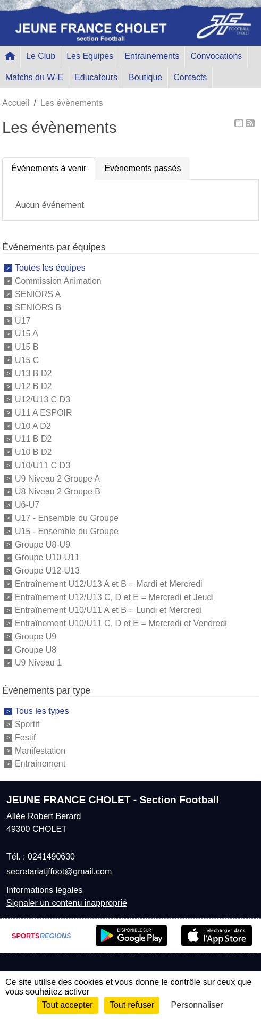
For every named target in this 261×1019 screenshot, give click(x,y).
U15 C (27, 360)
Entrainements (151, 56)
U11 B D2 (33, 438)
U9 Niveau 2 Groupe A (57, 478)
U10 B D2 (33, 452)
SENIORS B (38, 307)
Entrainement (40, 763)
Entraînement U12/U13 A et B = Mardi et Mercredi (109, 583)
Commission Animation (58, 280)
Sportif (27, 724)
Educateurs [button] (95, 77)
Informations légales (44, 890)
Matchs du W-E (34, 77)
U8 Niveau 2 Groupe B (57, 491)
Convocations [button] (216, 56)
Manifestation (40, 750)
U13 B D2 (33, 372)
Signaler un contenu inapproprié (66, 902)
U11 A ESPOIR (43, 412)
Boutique (145, 77)
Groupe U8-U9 (42, 544)
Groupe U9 (35, 636)
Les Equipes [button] (89, 56)
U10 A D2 (33, 425)
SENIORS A (38, 294)
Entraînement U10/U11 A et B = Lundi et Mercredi (108, 609)
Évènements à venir (48, 168)
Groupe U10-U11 (47, 557)
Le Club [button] (40, 56)
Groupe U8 (35, 649)
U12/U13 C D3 (42, 399)
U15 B (26, 346)
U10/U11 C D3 (42, 465)
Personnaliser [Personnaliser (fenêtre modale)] (197, 1004)
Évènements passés (142, 168)
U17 (22, 320)
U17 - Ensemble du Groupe (67, 518)
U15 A (26, 333)
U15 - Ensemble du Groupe (67, 531)
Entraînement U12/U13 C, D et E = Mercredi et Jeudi (114, 596)
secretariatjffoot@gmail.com (59, 871)
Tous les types (42, 710)
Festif (25, 737)
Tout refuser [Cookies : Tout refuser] (132, 1004)
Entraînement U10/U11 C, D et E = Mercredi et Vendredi (121, 623)
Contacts (190, 77)
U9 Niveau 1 (38, 662)
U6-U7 (27, 504)
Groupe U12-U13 (47, 570)
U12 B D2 (33, 386)
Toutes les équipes (50, 267)
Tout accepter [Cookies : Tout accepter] (67, 1004)
